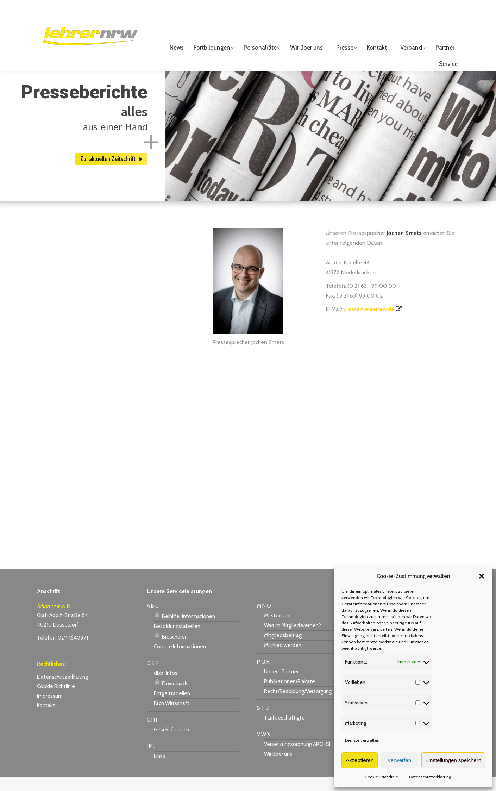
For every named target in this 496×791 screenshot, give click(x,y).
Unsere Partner (281, 686)
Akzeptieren (359, 760)
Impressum (50, 710)
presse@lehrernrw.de (369, 323)
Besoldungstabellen (177, 640)
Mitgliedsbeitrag (283, 649)
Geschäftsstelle (172, 744)
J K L (151, 760)
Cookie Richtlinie (56, 700)
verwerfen (399, 760)
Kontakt (46, 719)
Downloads (171, 696)
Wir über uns (278, 768)
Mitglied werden (282, 659)
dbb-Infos (165, 687)
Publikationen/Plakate (289, 695)
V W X (263, 748)
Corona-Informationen (180, 661)
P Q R (263, 676)
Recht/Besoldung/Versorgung (298, 705)
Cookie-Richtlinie (381, 776)
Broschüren (171, 650)
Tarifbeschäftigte (284, 732)
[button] (481, 576)
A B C (152, 620)
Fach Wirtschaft (171, 717)
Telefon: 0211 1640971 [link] (62, 652)
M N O (264, 620)
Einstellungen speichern (453, 760)
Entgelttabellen (172, 707)
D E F (152, 677)
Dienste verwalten (362, 740)
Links (159, 770)
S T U (263, 722)
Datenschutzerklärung (430, 776)
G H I (152, 734)
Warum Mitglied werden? (292, 639)
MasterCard (277, 630)
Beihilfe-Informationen (184, 629)
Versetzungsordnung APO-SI (297, 758)
